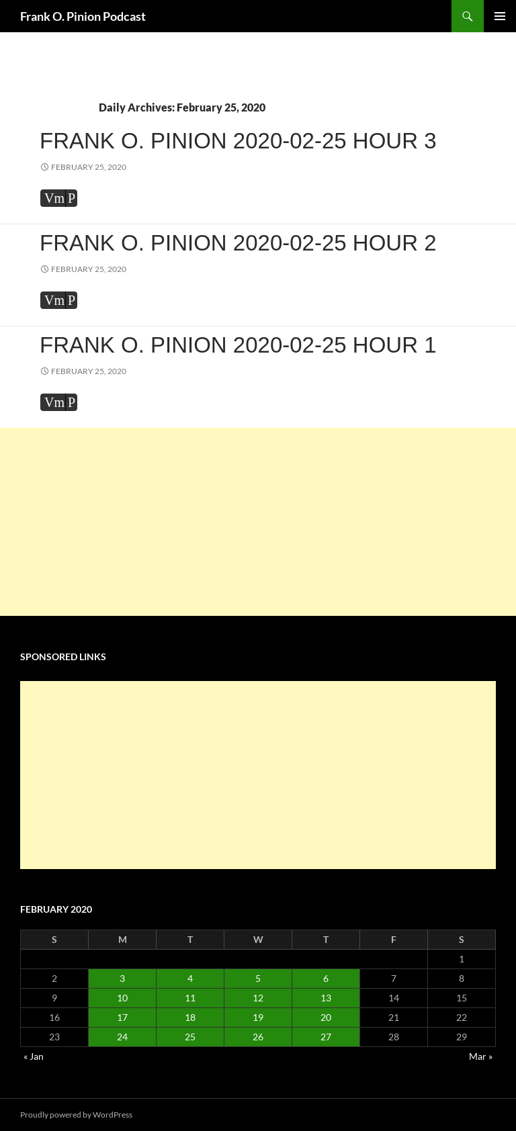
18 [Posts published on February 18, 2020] (190, 1017)
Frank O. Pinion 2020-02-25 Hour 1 (238, 344)
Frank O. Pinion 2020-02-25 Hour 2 (238, 242)
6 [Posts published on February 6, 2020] (326, 978)
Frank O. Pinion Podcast (83, 16)
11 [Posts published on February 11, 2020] (190, 997)
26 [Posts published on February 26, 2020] (258, 1036)
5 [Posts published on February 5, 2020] (258, 978)
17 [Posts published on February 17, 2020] (122, 1017)
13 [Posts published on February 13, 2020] (325, 997)
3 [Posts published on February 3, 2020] (122, 978)
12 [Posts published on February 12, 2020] (258, 997)
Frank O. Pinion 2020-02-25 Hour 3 (238, 140)
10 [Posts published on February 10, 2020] (122, 997)
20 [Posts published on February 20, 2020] (325, 1017)
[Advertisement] (258, 522)
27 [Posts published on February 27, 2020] (325, 1036)
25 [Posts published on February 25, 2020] (190, 1036)
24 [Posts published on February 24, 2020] (122, 1036)
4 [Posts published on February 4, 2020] (190, 978)
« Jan (34, 1056)
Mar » (480, 1056)
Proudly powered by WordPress (76, 1115)
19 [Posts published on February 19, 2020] (258, 1017)
